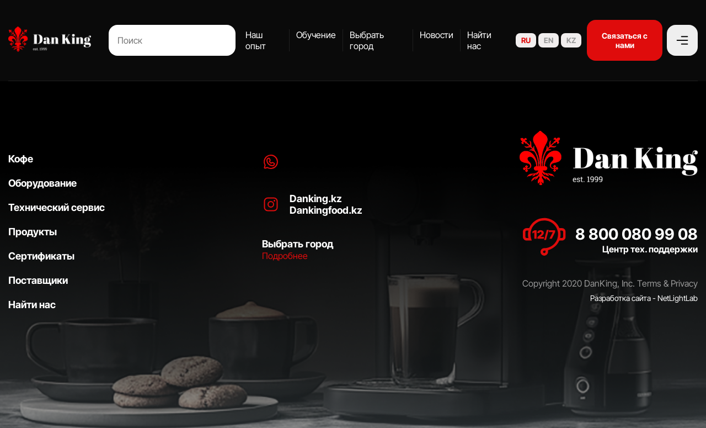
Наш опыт (255, 40)
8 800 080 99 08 (636, 234)
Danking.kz (316, 198)
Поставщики (38, 280)
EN (548, 40)
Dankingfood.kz (326, 210)
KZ (571, 40)
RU (526, 40)
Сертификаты (41, 256)
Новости (436, 34)
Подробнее (285, 255)
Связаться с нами (625, 40)
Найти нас (479, 40)
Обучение (316, 34)
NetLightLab (677, 298)
